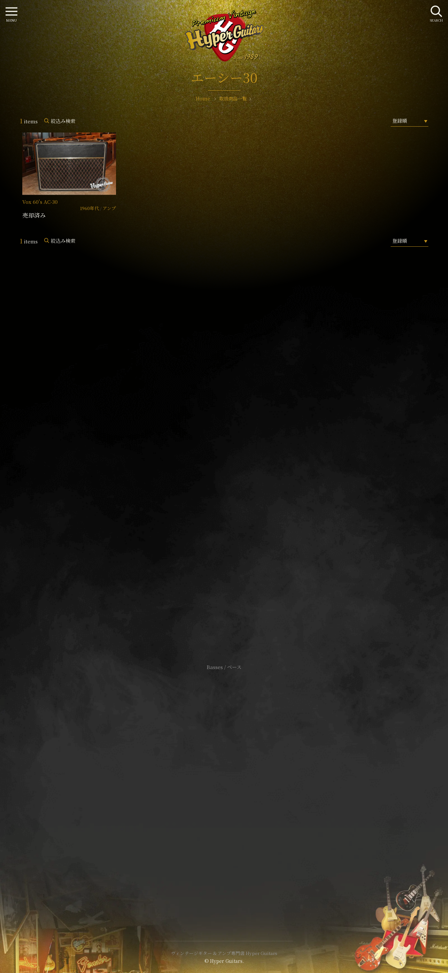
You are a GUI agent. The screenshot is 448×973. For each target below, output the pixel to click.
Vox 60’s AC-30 (40, 201)
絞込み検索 (63, 120)
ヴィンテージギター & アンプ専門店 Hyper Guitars (224, 953)
